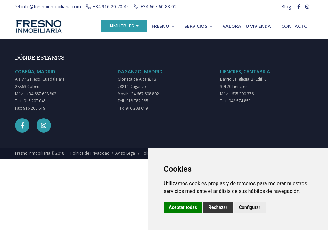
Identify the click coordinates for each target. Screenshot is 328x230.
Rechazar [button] (218, 207)
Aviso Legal (125, 153)
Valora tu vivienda (247, 26)
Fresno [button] (161, 26)
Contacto (294, 26)
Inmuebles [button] (121, 26)
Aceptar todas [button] (183, 207)
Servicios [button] (196, 26)
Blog (286, 7)
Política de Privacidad (90, 153)
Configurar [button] (249, 207)
